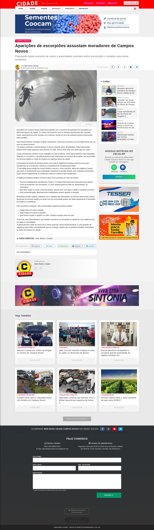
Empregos (83, 8)
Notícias (56, 8)
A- (69, 124)
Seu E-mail (37, 465)
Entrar (119, 177)
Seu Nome (37, 456)
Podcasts (69, 8)
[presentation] (48, 497)
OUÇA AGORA (131, 3)
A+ (76, 124)
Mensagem (37, 473)
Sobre (32, 8)
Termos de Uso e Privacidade (77, 511)
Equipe (44, 8)
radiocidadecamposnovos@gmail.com (55, 449)
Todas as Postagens (77, 419)
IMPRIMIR (88, 124)
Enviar (109, 495)
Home (20, 8)
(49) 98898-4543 (54, 446)
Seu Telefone (84, 465)
